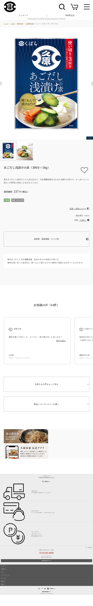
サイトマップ (4, 578)
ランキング (23, 15)
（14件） (83, 220)
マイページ (3, 566)
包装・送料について (78, 208)
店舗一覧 (3, 581)
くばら (12, 23)
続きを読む (61, 340)
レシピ (2, 572)
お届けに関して (34, 491)
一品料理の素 (29, 23)
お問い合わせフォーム (46, 560)
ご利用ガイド (47, 481)
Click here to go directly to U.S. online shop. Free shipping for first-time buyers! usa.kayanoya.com (46, 18)
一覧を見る (89, 547)
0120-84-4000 (46, 552)
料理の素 (20, 23)
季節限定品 (69, 15)
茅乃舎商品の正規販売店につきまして (46, 477)
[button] (1, 83)
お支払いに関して (35, 510)
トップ (6, 23)
